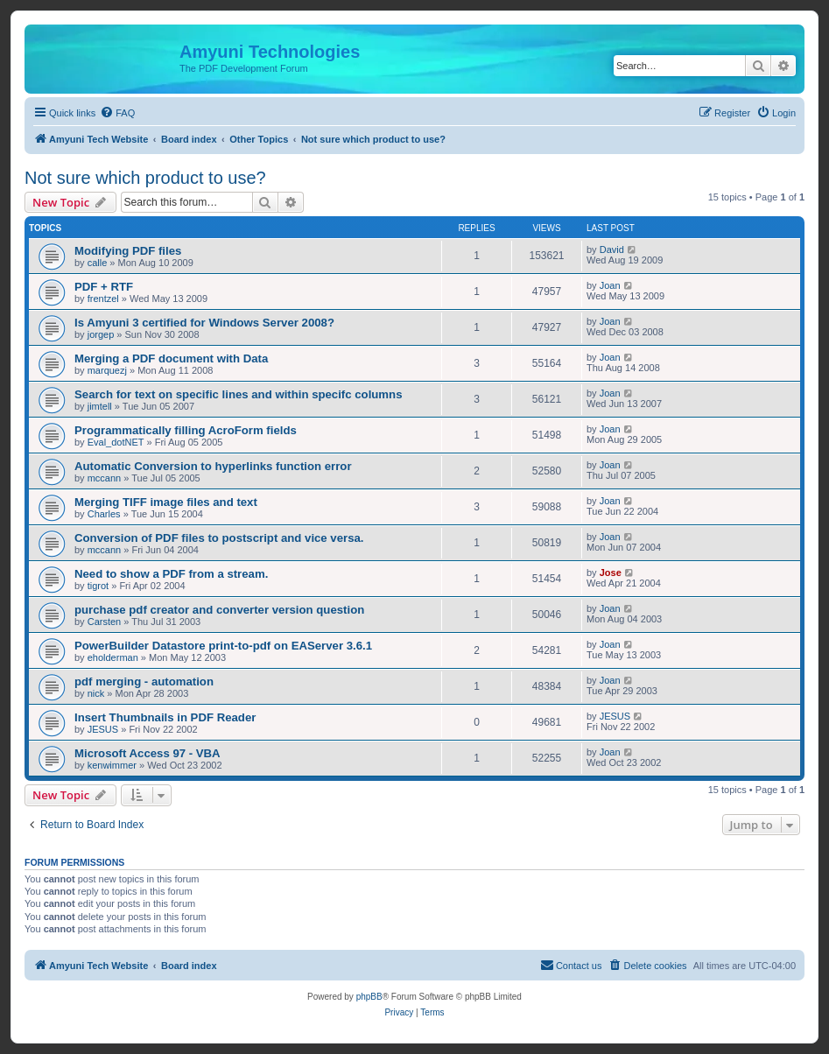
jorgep (101, 334)
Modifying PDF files (127, 250)
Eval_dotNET (116, 442)
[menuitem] (117, 112)
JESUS (103, 729)
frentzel (103, 298)
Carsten (105, 621)
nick (96, 693)
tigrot (98, 585)
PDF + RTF (103, 286)
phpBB (369, 996)
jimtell (100, 406)
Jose (611, 572)
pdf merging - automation (144, 681)
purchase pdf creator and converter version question (219, 609)
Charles (104, 514)
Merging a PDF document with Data (171, 358)
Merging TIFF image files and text (165, 502)
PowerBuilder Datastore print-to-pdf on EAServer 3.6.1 (223, 645)
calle (98, 262)
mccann (105, 478)
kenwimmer (112, 765)
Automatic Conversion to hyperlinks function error (213, 466)
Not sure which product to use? (145, 177)
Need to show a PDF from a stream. (171, 573)
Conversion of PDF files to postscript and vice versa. (219, 538)
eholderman (113, 657)
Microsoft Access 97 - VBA (147, 753)
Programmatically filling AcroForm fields (185, 430)
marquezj (107, 370)
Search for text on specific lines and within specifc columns (238, 394)
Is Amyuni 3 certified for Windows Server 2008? (204, 322)
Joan (610, 285)
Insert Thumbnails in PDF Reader (165, 717)
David (612, 249)
